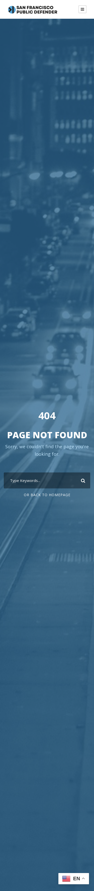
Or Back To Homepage (47, 494)
